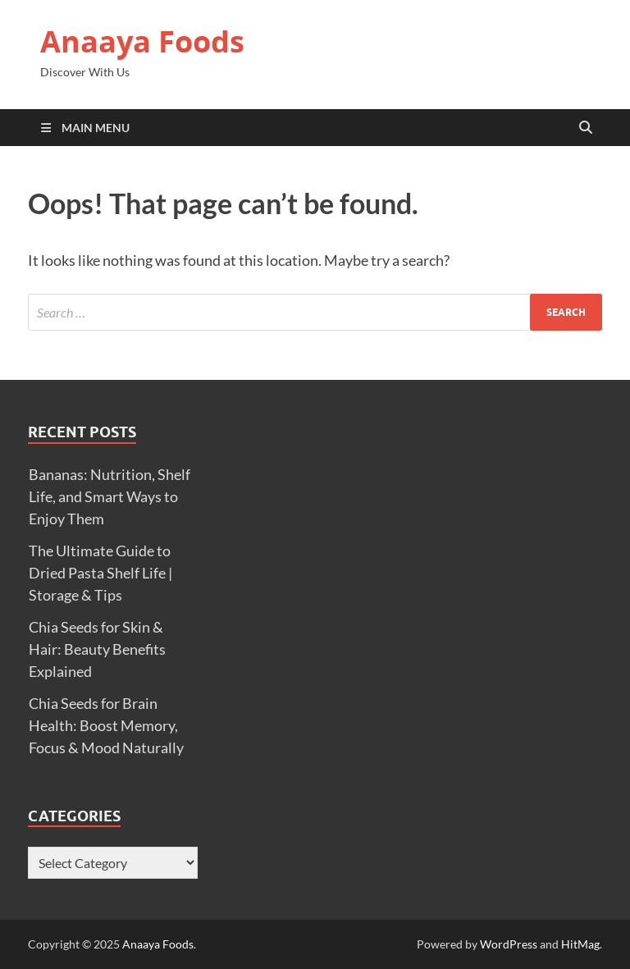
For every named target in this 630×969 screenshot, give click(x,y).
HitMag (580, 944)
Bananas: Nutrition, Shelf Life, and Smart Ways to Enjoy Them (109, 496)
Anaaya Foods (142, 41)
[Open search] (585, 128)
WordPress (508, 944)
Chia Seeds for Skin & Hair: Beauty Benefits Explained (97, 649)
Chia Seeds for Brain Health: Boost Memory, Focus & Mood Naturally (106, 725)
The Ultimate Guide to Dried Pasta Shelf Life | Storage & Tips (100, 573)
